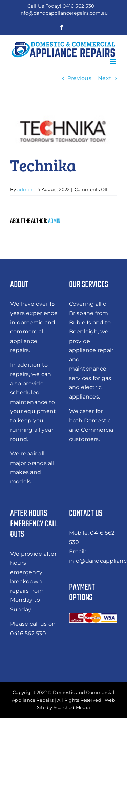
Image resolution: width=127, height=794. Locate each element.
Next (104, 78)
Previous (79, 78)
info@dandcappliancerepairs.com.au (63, 13)
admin (25, 189)
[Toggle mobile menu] (113, 61)
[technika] (63, 130)
